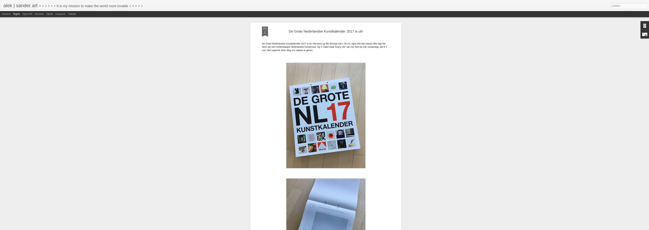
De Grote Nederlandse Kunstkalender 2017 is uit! (326, 31)
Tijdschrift (27, 14)
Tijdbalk (72, 14)
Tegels (16, 14)
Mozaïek (39, 14)
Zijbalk (49, 14)
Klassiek (6, 14)
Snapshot (60, 14)
